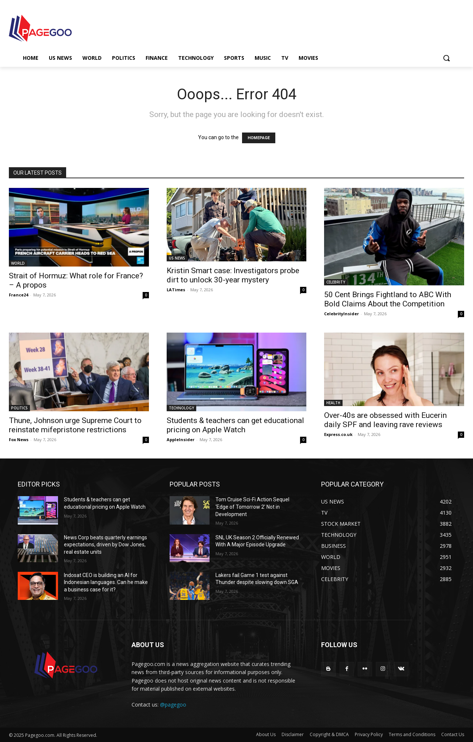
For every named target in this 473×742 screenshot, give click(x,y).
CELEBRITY (335, 282)
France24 (18, 295)
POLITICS (19, 407)
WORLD (18, 263)
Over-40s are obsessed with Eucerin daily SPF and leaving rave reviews (385, 420)
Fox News (18, 439)
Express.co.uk (338, 434)
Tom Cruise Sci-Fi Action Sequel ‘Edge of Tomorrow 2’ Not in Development (252, 507)
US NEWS (177, 258)
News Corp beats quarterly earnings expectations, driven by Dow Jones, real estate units (105, 545)
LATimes (176, 289)
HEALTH (333, 402)
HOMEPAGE (259, 137)
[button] (446, 58)
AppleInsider (180, 439)
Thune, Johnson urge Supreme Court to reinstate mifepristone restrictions (75, 425)
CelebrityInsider (341, 313)
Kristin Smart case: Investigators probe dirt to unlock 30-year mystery (233, 275)
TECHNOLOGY (181, 407)
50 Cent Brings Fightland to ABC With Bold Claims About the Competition (387, 299)
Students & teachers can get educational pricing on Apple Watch (235, 425)
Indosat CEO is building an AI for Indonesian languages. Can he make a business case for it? (106, 582)
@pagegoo (173, 704)
